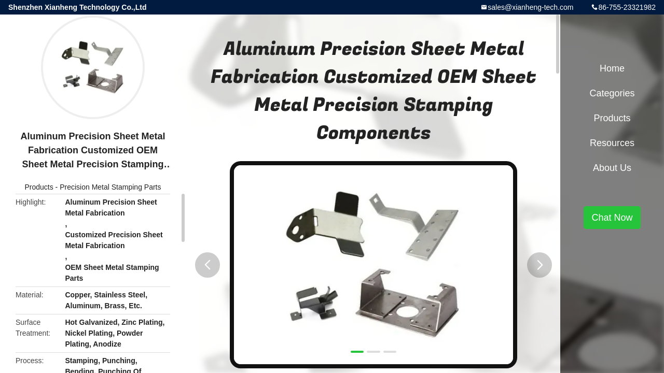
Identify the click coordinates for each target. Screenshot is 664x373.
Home (612, 68)
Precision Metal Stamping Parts (110, 187)
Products (38, 187)
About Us (612, 168)
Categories (611, 93)
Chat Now (611, 217)
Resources (612, 143)
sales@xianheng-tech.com (530, 7)
